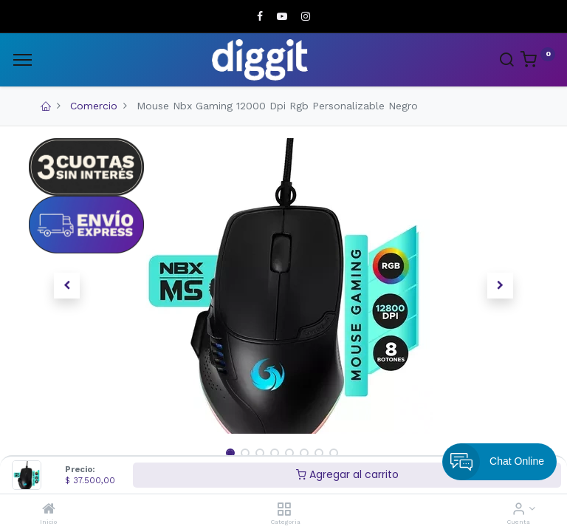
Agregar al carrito (347, 474)
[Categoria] (284, 510)
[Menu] (22, 59)
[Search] (506, 61)
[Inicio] (48, 510)
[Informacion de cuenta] (519, 510)
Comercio (93, 106)
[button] (67, 286)
